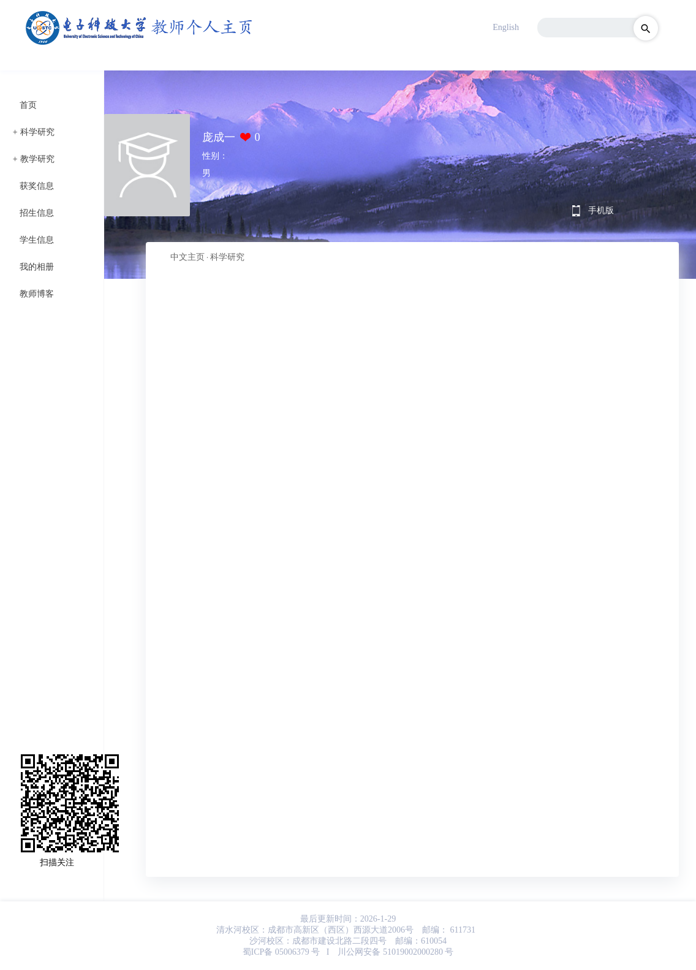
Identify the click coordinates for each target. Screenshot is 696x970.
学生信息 (37, 239)
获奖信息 (37, 186)
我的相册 (37, 266)
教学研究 (37, 159)
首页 (28, 105)
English (506, 27)
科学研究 (37, 132)
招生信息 (37, 213)
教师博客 (37, 293)
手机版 (601, 210)
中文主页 (187, 257)
